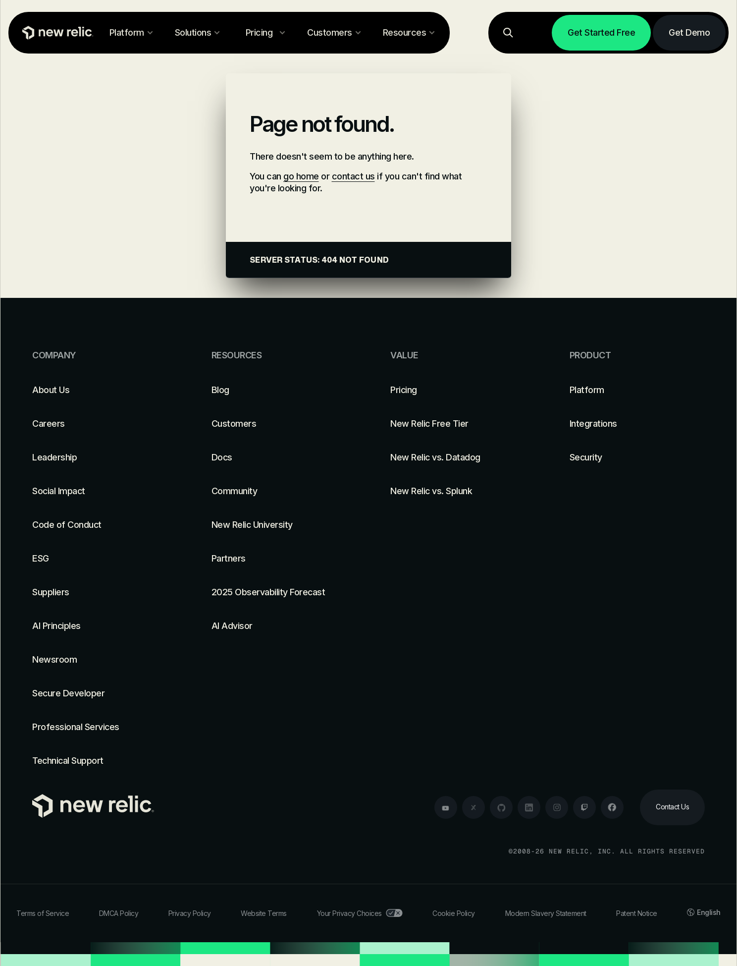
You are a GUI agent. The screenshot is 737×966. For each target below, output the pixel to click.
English (704, 912)
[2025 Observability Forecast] (279, 592)
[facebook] (612, 807)
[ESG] (100, 559)
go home (301, 176)
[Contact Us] (672, 807)
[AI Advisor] (279, 626)
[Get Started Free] (601, 33)
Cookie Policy (453, 913)
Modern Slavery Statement (545, 913)
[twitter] (473, 807)
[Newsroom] (100, 660)
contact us (353, 176)
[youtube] (446, 807)
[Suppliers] (100, 592)
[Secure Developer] (100, 693)
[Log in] (537, 33)
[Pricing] (458, 390)
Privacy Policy (189, 913)
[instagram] (557, 807)
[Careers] (100, 424)
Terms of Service (42, 913)
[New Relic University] (279, 525)
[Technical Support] (100, 761)
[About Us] (100, 390)
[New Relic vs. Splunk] (458, 491)
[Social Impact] (100, 491)
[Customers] (279, 424)
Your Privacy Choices (360, 913)
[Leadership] (100, 457)
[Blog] (279, 390)
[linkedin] (529, 807)
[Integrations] (637, 424)
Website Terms (264, 913)
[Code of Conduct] (100, 525)
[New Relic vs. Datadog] (458, 457)
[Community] (279, 491)
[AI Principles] (100, 626)
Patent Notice (636, 913)
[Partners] (279, 559)
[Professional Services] (100, 727)
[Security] (637, 457)
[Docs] (279, 457)
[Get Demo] (689, 33)
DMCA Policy (119, 913)
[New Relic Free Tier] (458, 424)
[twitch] (584, 807)
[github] (501, 807)
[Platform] (637, 390)
